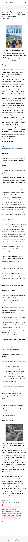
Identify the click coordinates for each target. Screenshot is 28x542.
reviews (18, 517)
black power (16, 507)
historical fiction (6, 513)
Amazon (12, 146)
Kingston (18, 515)
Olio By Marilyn (9, 2)
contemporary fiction (8, 511)
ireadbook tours (17, 513)
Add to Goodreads (18, 148)
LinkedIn (20, 503)
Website (8, 503)
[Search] (26, 2)
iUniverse (8, 148)
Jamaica (4, 515)
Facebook (14, 503)
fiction (17, 511)
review (13, 517)
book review (5, 509)
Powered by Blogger (14, 540)
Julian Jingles (11, 515)
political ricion (6, 517)
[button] (3, 21)
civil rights (13, 509)
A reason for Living (7, 507)
